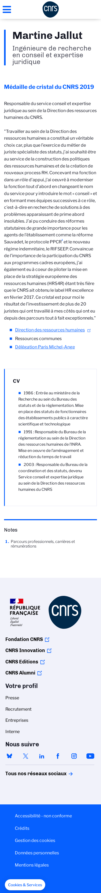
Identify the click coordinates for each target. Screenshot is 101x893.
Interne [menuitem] (12, 731)
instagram (74, 756)
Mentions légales (32, 865)
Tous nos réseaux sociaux (26, 774)
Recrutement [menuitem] (18, 709)
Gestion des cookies (35, 840)
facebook (58, 756)
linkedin (42, 756)
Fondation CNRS (24, 639)
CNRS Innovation (25, 650)
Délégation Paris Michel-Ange (45, 347)
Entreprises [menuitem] (16, 720)
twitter (26, 756)
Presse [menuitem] (12, 697)
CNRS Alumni (20, 673)
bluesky (9, 756)
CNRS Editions (21, 662)
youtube (90, 756)
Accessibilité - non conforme (43, 815)
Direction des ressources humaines (50, 330)
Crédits (22, 828)
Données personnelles (37, 852)
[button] (25, 885)
